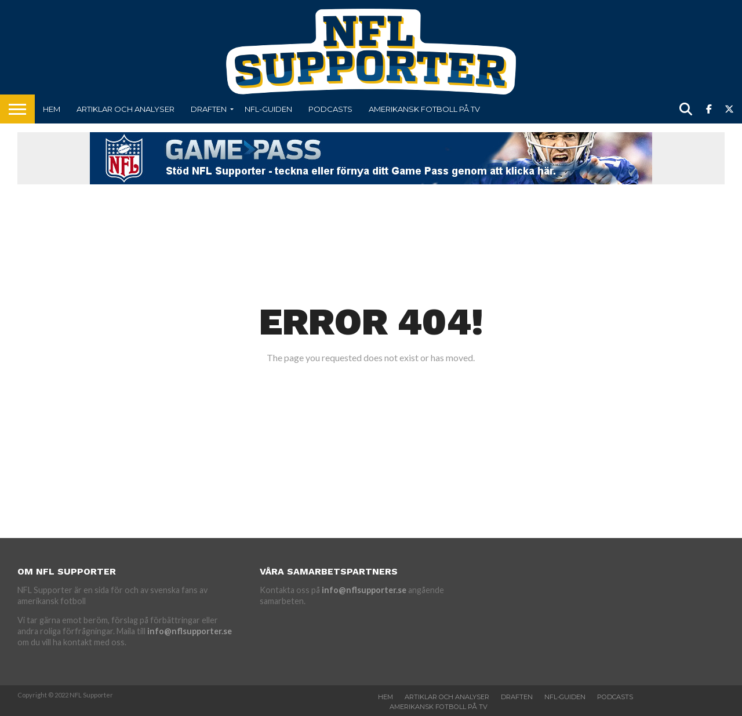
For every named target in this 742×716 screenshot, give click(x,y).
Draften (209, 109)
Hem (51, 109)
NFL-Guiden (268, 109)
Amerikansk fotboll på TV (424, 109)
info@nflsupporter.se (189, 631)
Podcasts (330, 109)
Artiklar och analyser (125, 109)
